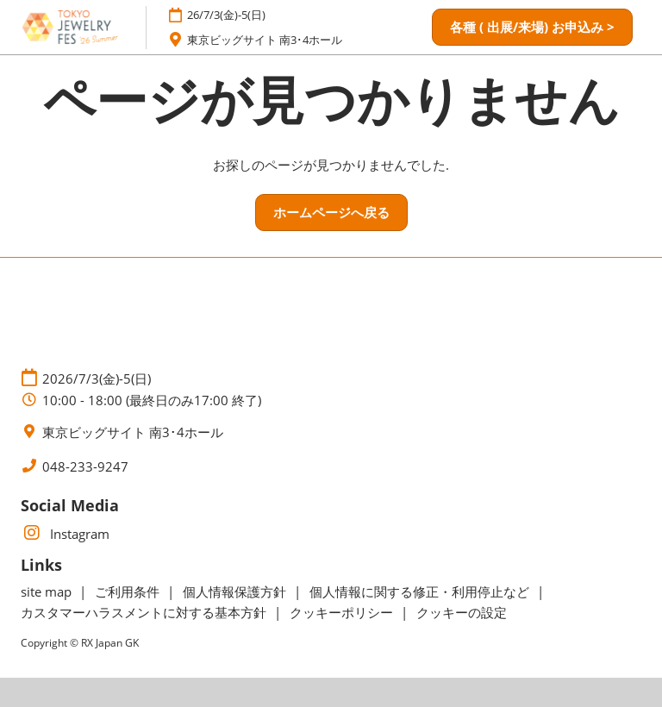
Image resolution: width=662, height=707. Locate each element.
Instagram (65, 533)
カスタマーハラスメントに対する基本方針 (145, 612)
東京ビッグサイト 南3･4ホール (264, 39)
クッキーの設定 (461, 612)
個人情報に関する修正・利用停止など (421, 591)
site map (48, 591)
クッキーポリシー (343, 612)
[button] (532, 28)
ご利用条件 (129, 591)
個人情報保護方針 (236, 591)
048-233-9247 (85, 467)
